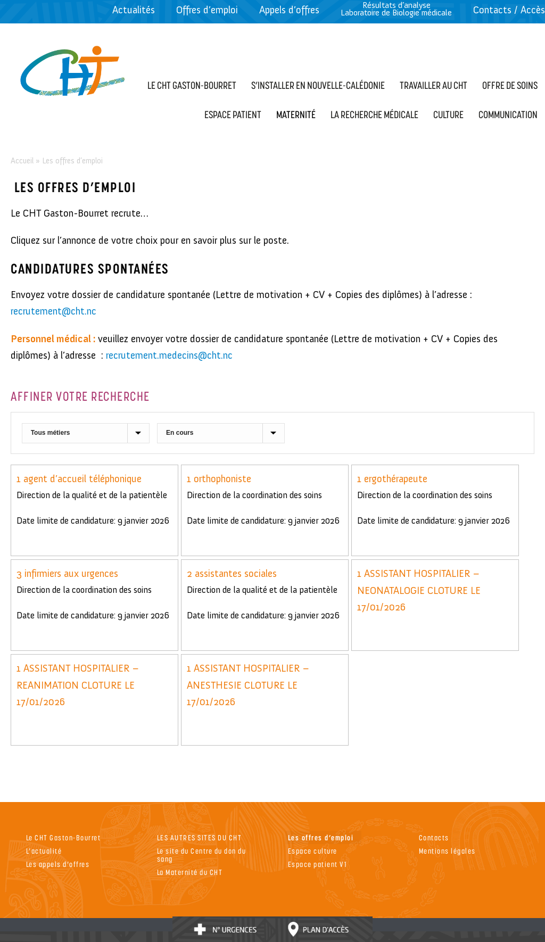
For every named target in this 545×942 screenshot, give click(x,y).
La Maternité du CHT (190, 872)
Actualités (133, 10)
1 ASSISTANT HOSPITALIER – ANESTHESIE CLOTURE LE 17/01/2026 (248, 685)
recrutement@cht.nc (55, 311)
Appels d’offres (289, 10)
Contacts (434, 837)
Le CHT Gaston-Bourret (63, 837)
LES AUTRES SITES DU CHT (199, 837)
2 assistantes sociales (232, 573)
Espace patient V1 (318, 864)
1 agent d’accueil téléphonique (79, 479)
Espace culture (312, 850)
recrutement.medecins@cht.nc (169, 355)
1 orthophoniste (219, 479)
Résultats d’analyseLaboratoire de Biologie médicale (396, 9)
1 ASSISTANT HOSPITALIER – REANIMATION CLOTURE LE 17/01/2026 (77, 685)
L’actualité (44, 850)
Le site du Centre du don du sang (201, 854)
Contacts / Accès (509, 10)
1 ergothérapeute (392, 479)
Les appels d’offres (58, 864)
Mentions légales (447, 850)
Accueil (22, 161)
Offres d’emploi (207, 10)
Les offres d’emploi (321, 837)
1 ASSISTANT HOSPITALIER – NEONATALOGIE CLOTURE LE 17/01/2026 (419, 590)
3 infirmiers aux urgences (67, 573)
